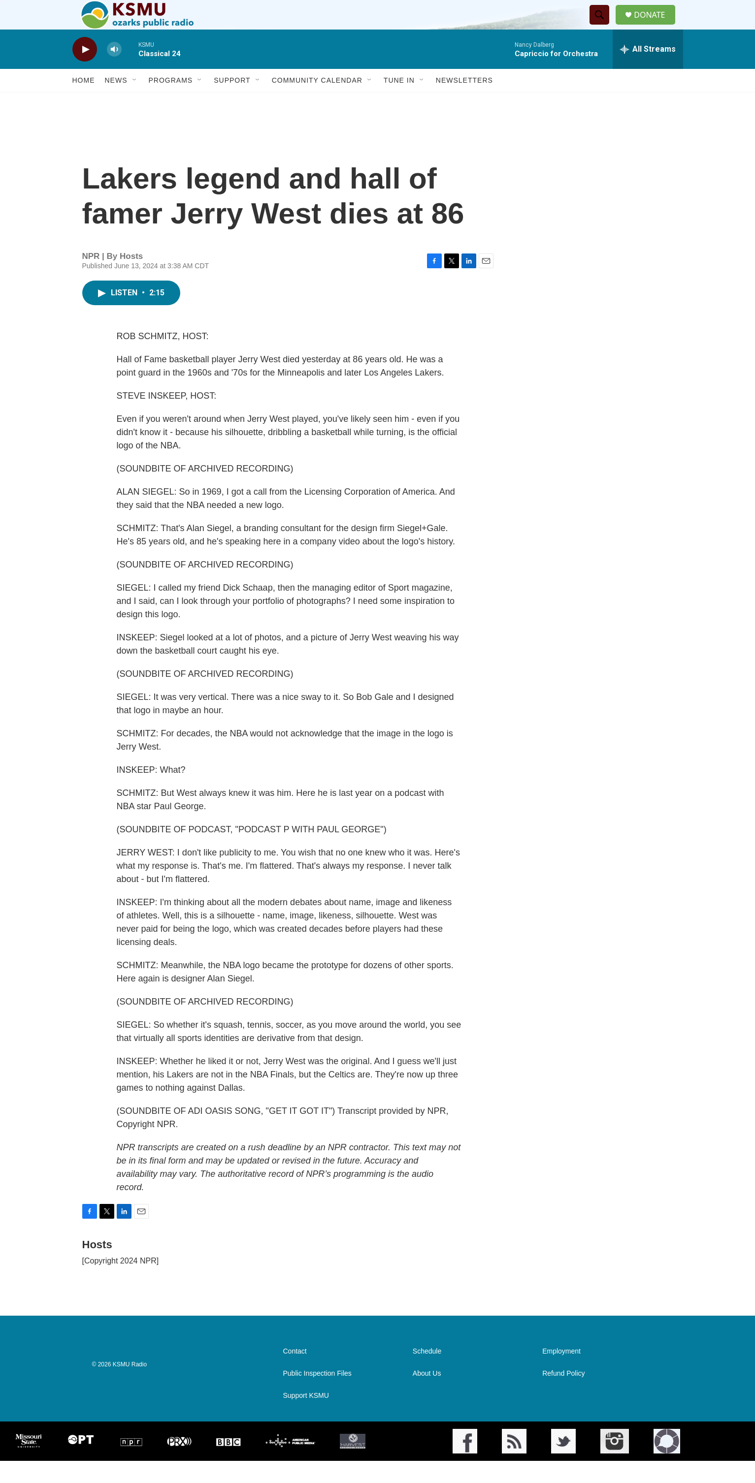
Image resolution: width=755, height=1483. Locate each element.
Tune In (399, 102)
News (116, 102)
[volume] (114, 72)
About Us (427, 1395)
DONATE (655, 26)
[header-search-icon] (603, 26)
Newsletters (464, 102)
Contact (295, 1373)
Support (232, 102)
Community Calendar (317, 102)
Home (83, 102)
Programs (171, 102)
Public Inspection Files (317, 1395)
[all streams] (648, 71)
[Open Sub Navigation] (135, 102)
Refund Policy (563, 1395)
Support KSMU (306, 1417)
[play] (85, 71)
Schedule (427, 1373)
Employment (561, 1373)
